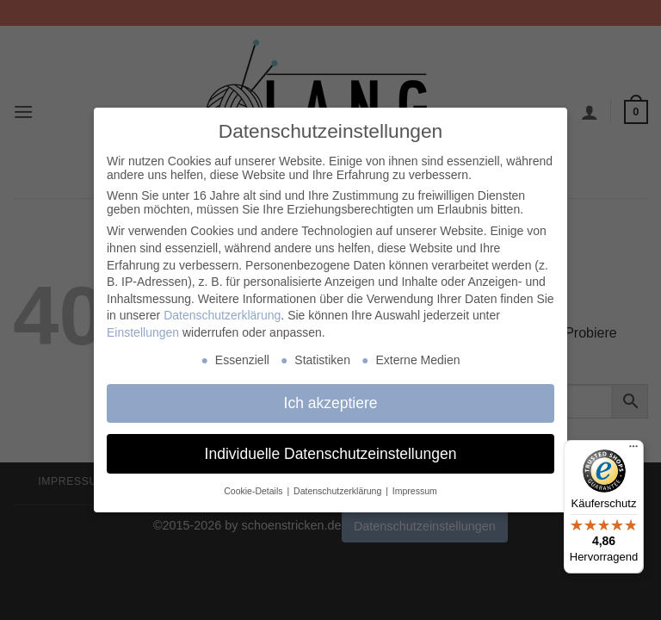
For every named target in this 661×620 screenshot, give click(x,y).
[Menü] (633, 450)
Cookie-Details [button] (254, 491)
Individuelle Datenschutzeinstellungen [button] (331, 453)
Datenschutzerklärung (222, 315)
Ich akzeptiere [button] (331, 403)
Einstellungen (143, 332)
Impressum (414, 491)
